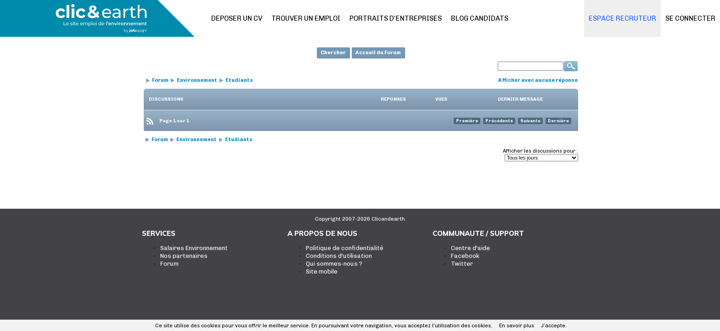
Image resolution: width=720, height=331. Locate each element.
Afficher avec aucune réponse (538, 80)
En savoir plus (516, 326)
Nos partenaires (184, 255)
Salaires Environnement (194, 248)
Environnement (197, 80)
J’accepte (553, 326)
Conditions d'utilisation (339, 255)
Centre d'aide (470, 248)
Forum (160, 80)
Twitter (462, 263)
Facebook (465, 255)
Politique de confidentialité (344, 248)
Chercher (333, 53)
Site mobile (322, 271)
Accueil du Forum (378, 53)
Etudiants (239, 80)
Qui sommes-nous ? (334, 263)
